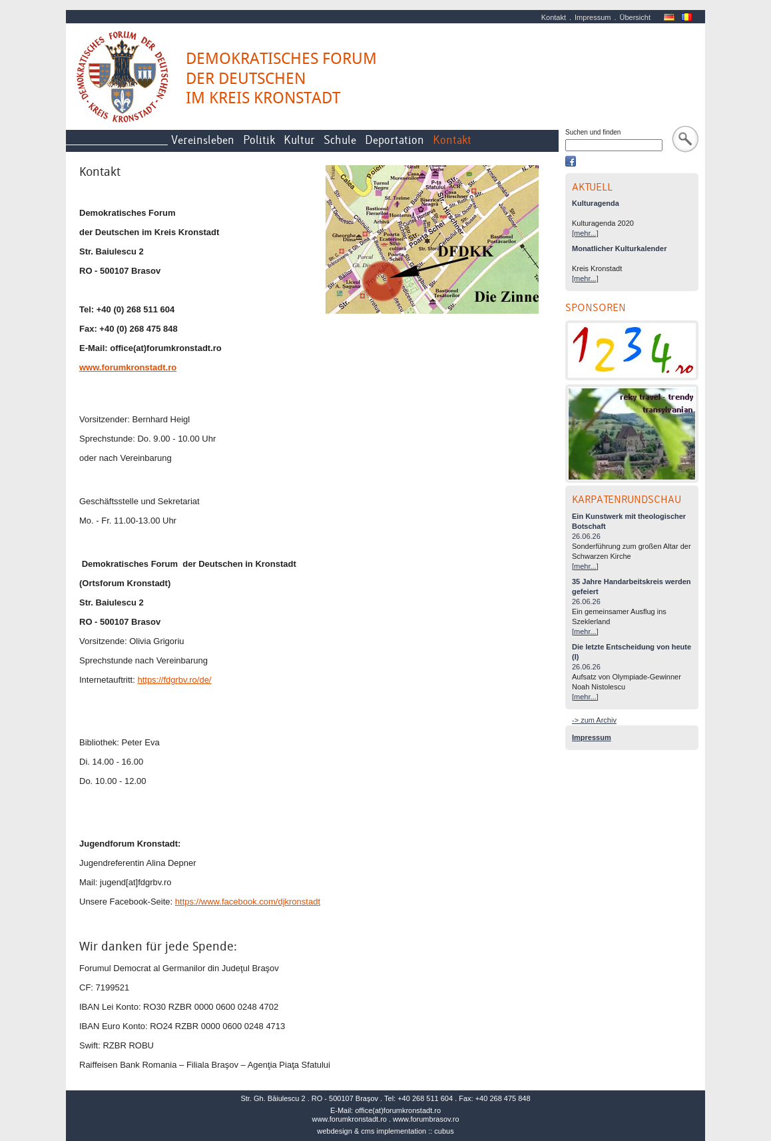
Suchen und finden (593, 132)
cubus (443, 1131)
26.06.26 (586, 536)
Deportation (394, 140)
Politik (259, 140)
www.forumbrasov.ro (426, 1119)
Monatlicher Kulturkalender (619, 248)
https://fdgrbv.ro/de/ (174, 680)
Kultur (299, 140)
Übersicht (635, 17)
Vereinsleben (202, 140)
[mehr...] (585, 233)
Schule (340, 140)
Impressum (593, 17)
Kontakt (553, 17)
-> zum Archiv (594, 720)
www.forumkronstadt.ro (349, 1119)
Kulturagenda (595, 203)
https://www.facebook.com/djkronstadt (247, 902)
